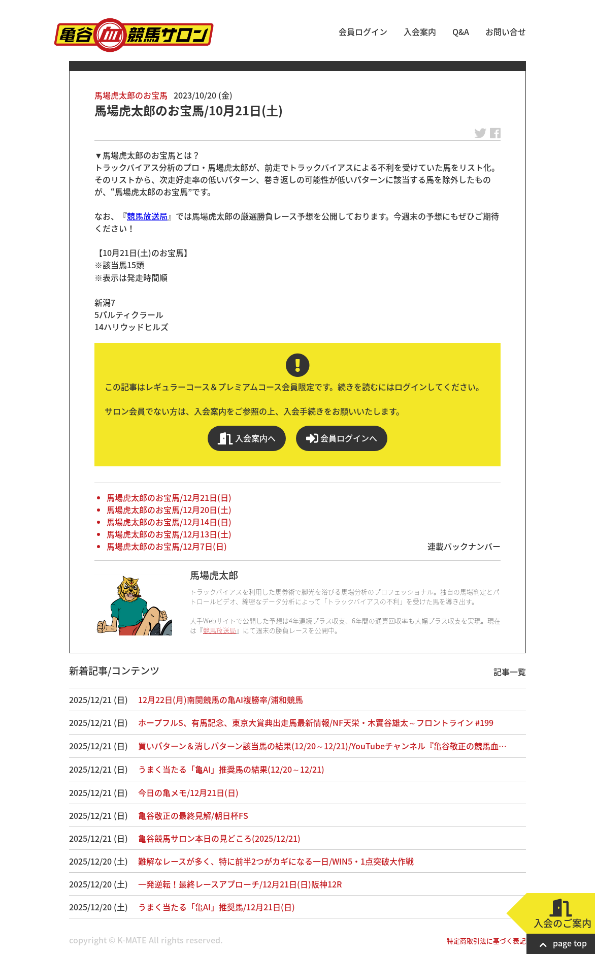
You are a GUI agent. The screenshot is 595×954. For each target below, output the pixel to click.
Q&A (460, 31)
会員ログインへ (341, 438)
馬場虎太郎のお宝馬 (131, 95)
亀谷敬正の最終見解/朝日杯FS (193, 815)
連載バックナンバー (464, 546)
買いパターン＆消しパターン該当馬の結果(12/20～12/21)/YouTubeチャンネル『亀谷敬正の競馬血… (322, 746)
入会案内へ (247, 438)
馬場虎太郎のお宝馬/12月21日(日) (169, 497)
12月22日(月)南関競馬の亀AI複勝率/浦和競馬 (220, 699)
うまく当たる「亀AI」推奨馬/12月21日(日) (216, 907)
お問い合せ (505, 31)
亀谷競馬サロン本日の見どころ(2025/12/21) (219, 838)
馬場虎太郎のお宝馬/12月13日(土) (169, 534)
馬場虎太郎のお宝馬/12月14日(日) (169, 522)
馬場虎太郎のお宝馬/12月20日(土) (169, 509)
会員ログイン (363, 31)
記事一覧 (509, 671)
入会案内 (420, 31)
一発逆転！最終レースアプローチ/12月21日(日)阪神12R (240, 884)
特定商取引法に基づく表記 (486, 940)
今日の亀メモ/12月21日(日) (188, 792)
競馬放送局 (147, 216)
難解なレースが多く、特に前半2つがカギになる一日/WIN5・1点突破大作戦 (276, 861)
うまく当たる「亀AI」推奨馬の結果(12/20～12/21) (231, 769)
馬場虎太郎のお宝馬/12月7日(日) (167, 546)
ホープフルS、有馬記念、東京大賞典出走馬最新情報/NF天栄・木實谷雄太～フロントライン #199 (315, 722)
